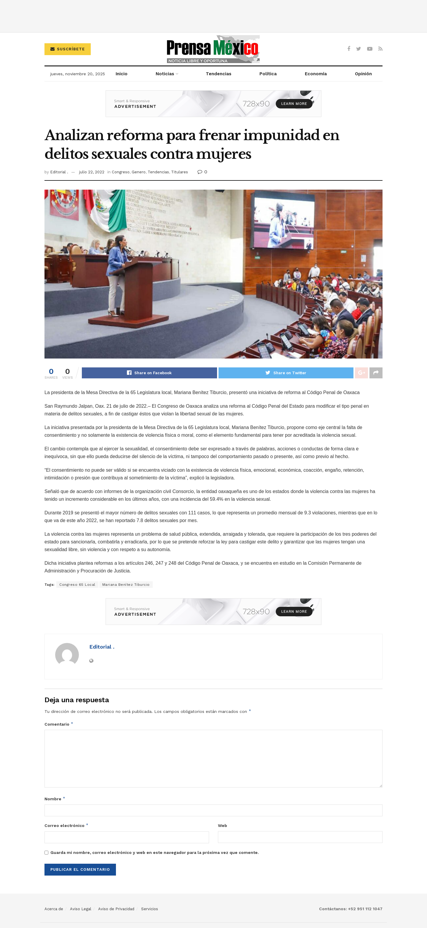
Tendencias (218, 73)
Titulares (179, 172)
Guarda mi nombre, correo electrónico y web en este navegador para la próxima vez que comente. (154, 852)
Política (268, 73)
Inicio (122, 73)
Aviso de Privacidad (116, 909)
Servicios (149, 909)
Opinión (363, 73)
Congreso (121, 172)
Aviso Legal (80, 909)
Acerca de (53, 909)
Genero (139, 172)
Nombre (55, 799)
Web (222, 825)
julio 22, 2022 (91, 172)
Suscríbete (67, 49)
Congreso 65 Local (77, 585)
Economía (316, 73)
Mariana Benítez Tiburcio (126, 585)
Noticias (165, 73)
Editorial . (59, 172)
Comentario (59, 724)
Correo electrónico (66, 826)
